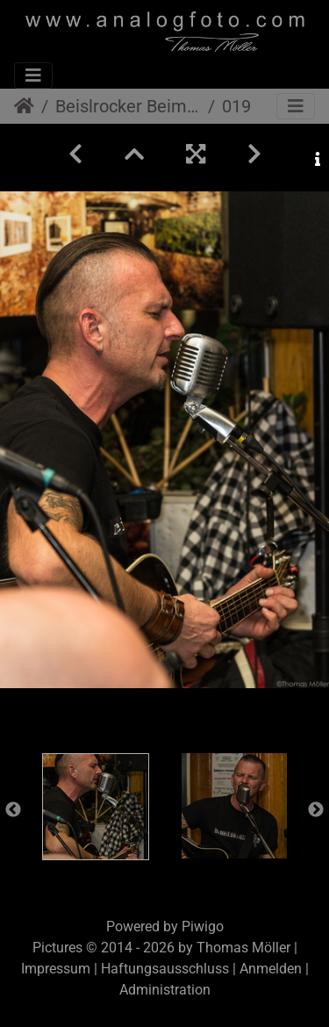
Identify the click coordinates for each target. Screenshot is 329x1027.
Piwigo (203, 926)
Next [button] (316, 810)
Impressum (55, 968)
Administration (165, 989)
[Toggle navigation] (33, 75)
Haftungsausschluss (165, 968)
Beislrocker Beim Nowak (128, 106)
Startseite (24, 106)
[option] (95, 806)
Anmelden (271, 968)
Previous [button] (13, 810)
